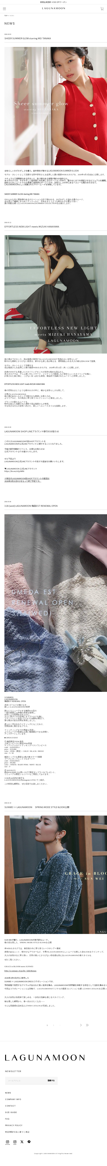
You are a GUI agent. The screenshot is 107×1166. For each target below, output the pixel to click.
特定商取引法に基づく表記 (17, 1132)
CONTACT (10, 1106)
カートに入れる (102, 9)
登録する (51, 1080)
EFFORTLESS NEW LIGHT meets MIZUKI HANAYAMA (24, 384)
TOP (6, 16)
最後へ (87, 1025)
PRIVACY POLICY (14, 1125)
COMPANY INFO (13, 1099)
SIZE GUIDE (11, 1112)
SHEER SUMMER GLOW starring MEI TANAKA (21, 194)
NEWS (8, 1093)
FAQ (7, 1119)
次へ (81, 1025)
